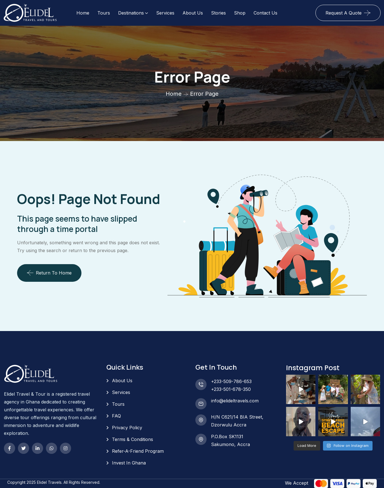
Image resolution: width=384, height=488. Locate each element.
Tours (103, 13)
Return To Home (49, 272)
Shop (239, 13)
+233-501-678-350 (231, 389)
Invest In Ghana (129, 463)
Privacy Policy (127, 427)
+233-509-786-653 (231, 381)
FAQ (116, 416)
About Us (192, 13)
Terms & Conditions (132, 439)
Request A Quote (344, 13)
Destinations (131, 13)
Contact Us (265, 13)
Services (165, 13)
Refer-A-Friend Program (138, 451)
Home (82, 13)
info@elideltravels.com (235, 400)
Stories (218, 13)
